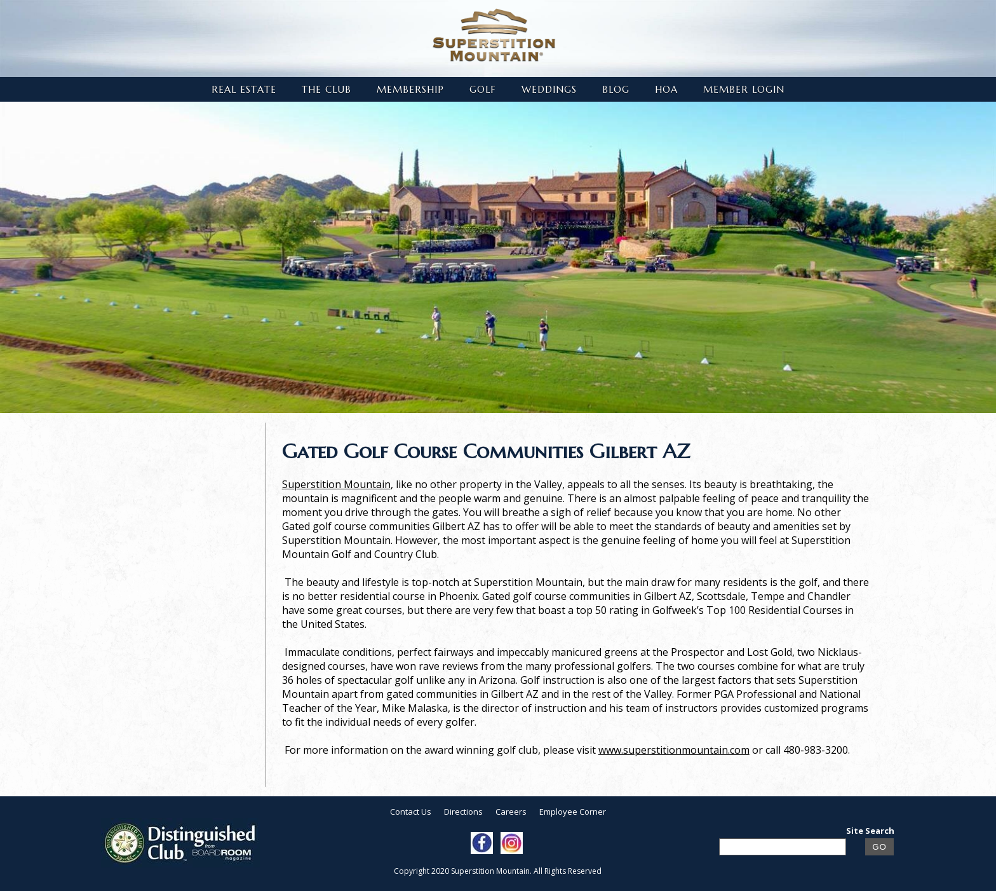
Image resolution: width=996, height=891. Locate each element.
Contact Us (410, 811)
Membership (410, 89)
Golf (482, 89)
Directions (463, 811)
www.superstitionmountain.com (674, 750)
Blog (615, 89)
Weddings (549, 89)
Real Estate (244, 89)
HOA (666, 89)
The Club (326, 89)
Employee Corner (572, 811)
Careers (511, 811)
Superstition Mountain (336, 484)
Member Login (743, 89)
